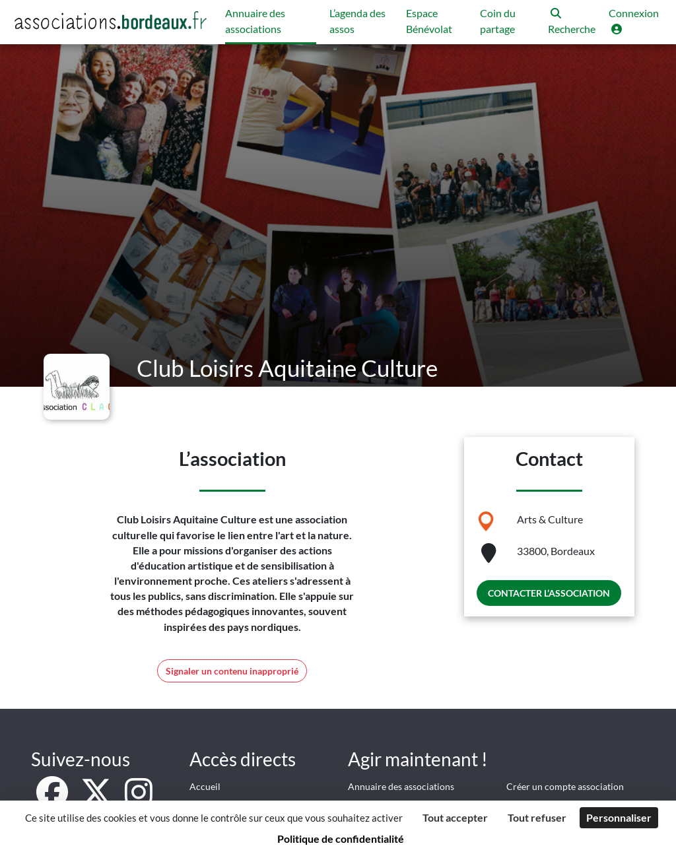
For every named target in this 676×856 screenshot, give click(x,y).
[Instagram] (138, 799)
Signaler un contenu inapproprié (232, 670)
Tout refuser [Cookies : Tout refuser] (537, 817)
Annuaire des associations (401, 786)
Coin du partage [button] (498, 21)
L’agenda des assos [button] (357, 21)
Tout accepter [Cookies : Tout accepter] (455, 817)
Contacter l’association (549, 593)
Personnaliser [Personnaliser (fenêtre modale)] (619, 817)
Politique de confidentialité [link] (340, 838)
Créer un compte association (565, 786)
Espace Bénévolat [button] (429, 21)
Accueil (204, 786)
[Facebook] (53, 799)
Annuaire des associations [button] (255, 21)
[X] (97, 799)
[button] (571, 22)
